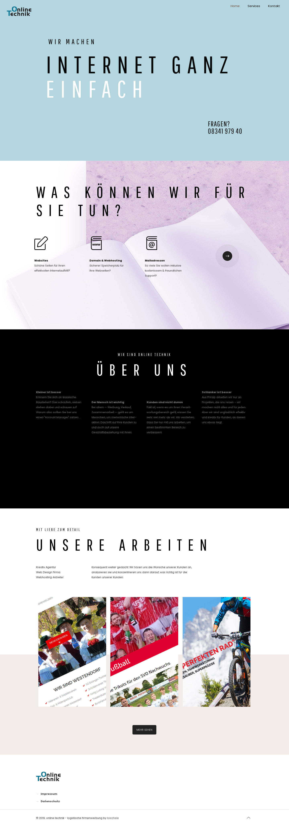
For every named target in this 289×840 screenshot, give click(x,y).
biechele (113, 818)
